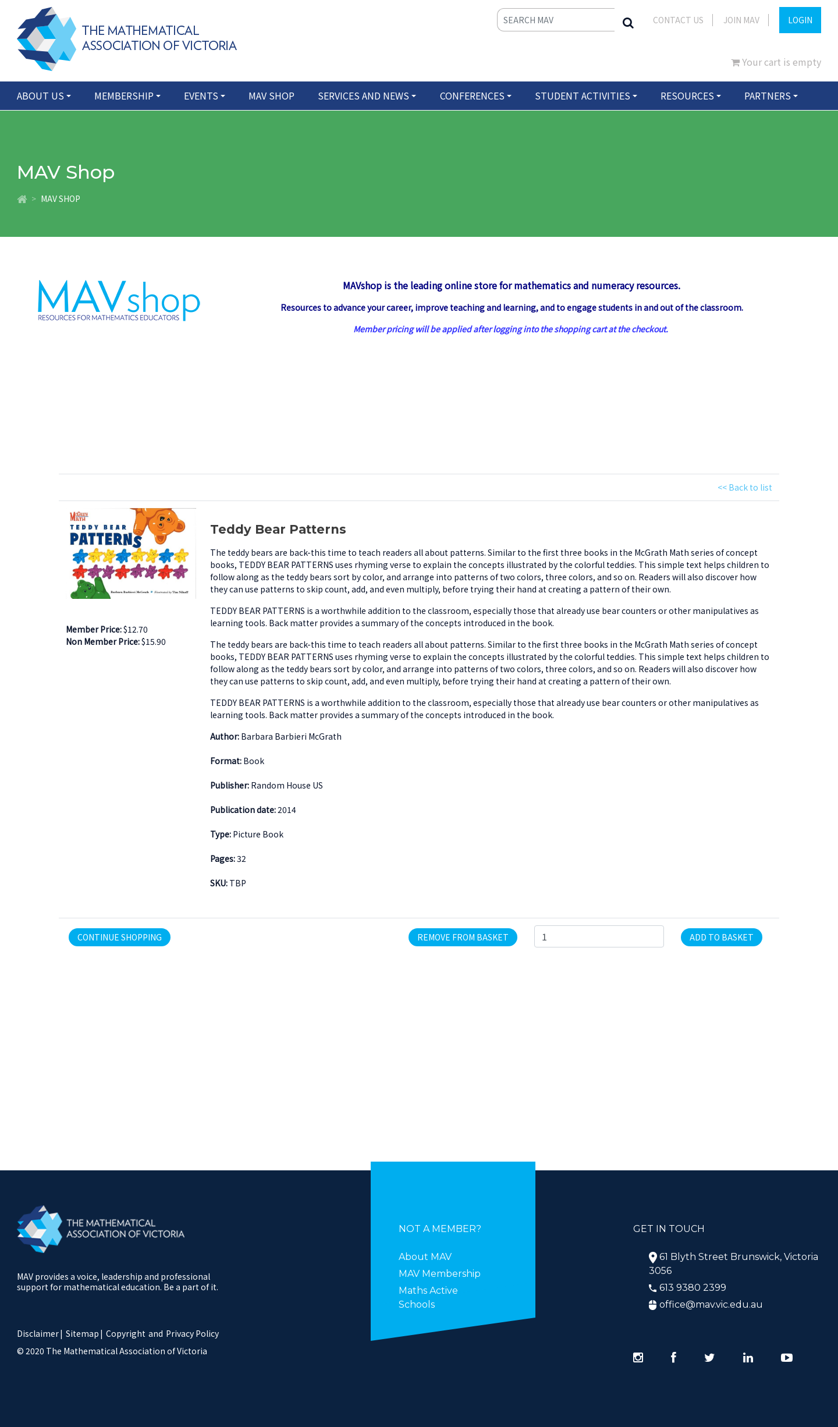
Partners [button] (767, 95)
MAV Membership (440, 1273)
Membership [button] (124, 95)
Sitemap (82, 1333)
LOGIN (800, 20)
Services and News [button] (363, 95)
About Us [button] (40, 95)
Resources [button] (687, 95)
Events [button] (201, 95)
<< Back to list (745, 487)
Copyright (125, 1333)
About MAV (425, 1256)
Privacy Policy (192, 1333)
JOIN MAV (741, 20)
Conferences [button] (472, 95)
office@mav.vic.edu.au (711, 1304)
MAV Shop (271, 95)
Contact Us (678, 20)
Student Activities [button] (582, 95)
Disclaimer (40, 1333)
